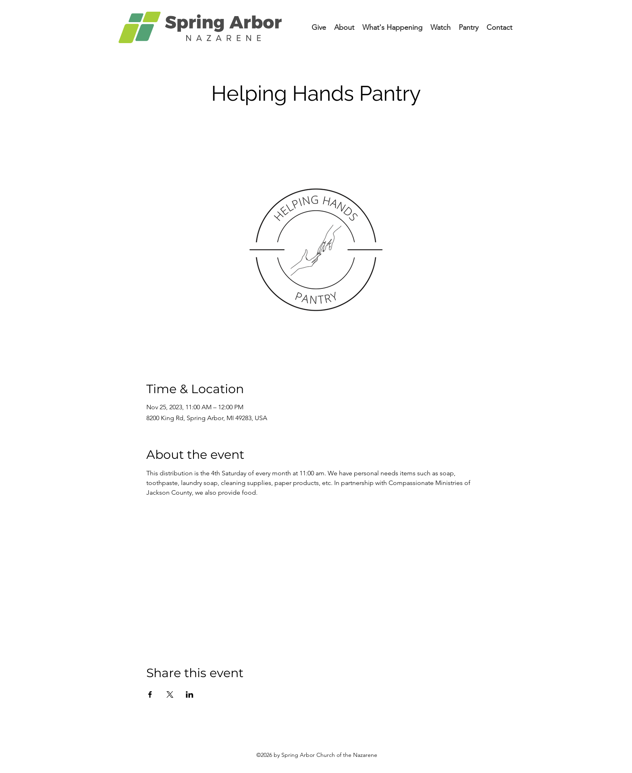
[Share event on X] (170, 694)
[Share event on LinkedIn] (189, 694)
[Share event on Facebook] (150, 694)
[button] (392, 27)
